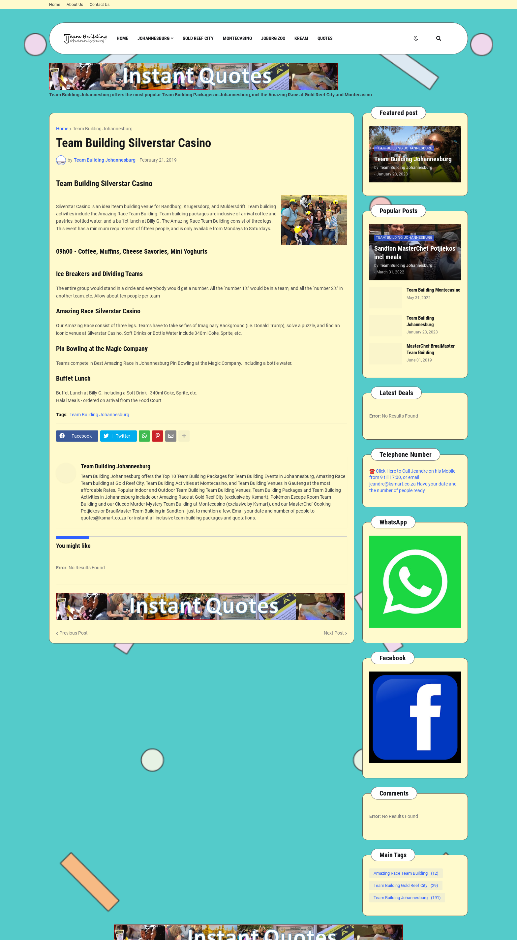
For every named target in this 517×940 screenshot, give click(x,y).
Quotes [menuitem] (325, 38)
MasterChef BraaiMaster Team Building (431, 349)
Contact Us (99, 4)
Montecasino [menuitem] (237, 38)
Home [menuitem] (122, 38)
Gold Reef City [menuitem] (198, 38)
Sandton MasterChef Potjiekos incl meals (414, 252)
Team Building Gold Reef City (406, 885)
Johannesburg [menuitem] (153, 38)
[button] (416, 38)
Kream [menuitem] (301, 38)
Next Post (334, 633)
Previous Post (73, 633)
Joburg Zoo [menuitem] (273, 38)
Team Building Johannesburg (103, 128)
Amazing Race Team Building (406, 873)
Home (54, 4)
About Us (75, 4)
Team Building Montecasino (433, 290)
